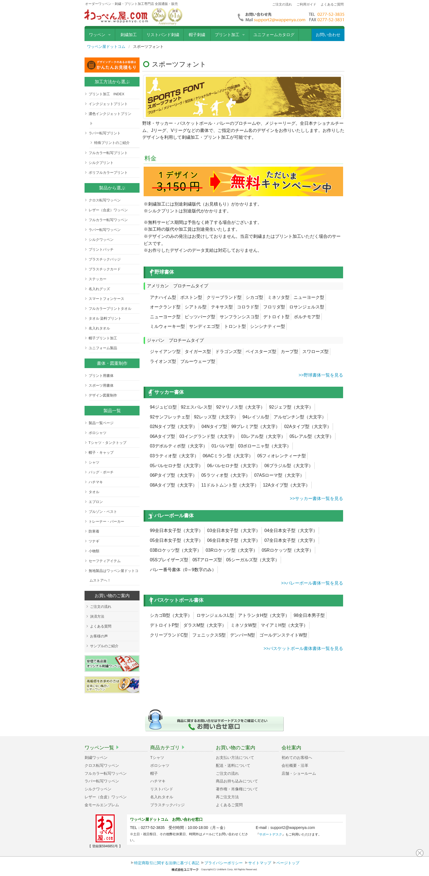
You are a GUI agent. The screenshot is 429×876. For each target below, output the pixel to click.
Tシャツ (157, 757)
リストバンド (161, 789)
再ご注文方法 (227, 797)
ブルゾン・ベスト (103, 512)
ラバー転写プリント (105, 133)
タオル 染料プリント (105, 318)
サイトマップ (259, 863)
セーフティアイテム (105, 561)
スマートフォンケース (106, 299)
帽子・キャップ (101, 452)
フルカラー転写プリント (108, 153)
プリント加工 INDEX (106, 94)
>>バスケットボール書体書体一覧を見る (302, 648)
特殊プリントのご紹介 (112, 143)
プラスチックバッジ (105, 259)
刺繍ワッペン (96, 757)
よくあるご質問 (332, 4)
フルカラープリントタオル (110, 309)
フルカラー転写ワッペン (108, 220)
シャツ (94, 462)
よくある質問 (100, 626)
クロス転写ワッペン (105, 200)
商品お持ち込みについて (237, 781)
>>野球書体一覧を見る (320, 375)
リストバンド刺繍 (162, 35)
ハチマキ (96, 482)
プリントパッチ (101, 249)
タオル (94, 492)
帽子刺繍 (197, 35)
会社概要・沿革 (295, 765)
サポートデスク (270, 834)
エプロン (96, 502)
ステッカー (97, 279)
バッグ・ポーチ (101, 472)
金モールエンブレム (102, 805)
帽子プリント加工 (103, 338)
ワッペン (97, 35)
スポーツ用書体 (101, 385)
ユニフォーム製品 (103, 348)
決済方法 (97, 616)
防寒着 (94, 531)
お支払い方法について (235, 757)
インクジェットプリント (108, 104)
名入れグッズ (99, 289)
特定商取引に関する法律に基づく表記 (166, 863)
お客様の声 (99, 636)
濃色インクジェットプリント (110, 118)
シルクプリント (101, 163)
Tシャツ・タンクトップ (107, 443)
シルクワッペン (101, 240)
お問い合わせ (328, 35)
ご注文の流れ (282, 4)
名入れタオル (99, 328)
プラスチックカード (105, 269)
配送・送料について (233, 765)
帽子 (154, 773)
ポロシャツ (97, 433)
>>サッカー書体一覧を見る (316, 498)
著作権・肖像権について (237, 789)
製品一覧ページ (101, 423)
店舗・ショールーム (299, 773)
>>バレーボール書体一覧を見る (311, 583)
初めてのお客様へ (297, 757)
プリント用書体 (101, 376)
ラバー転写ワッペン (105, 230)
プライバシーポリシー (223, 863)
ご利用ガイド (306, 4)
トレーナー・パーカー (106, 521)
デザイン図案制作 (103, 395)
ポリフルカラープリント (108, 172)
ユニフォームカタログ (273, 35)
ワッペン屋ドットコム (106, 46)
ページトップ (287, 863)
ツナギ (94, 541)
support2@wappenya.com (292, 827)
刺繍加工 (128, 35)
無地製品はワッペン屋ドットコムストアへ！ (113, 575)
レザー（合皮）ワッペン (108, 210)
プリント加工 (227, 35)
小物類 (94, 551)
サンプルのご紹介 (104, 646)
